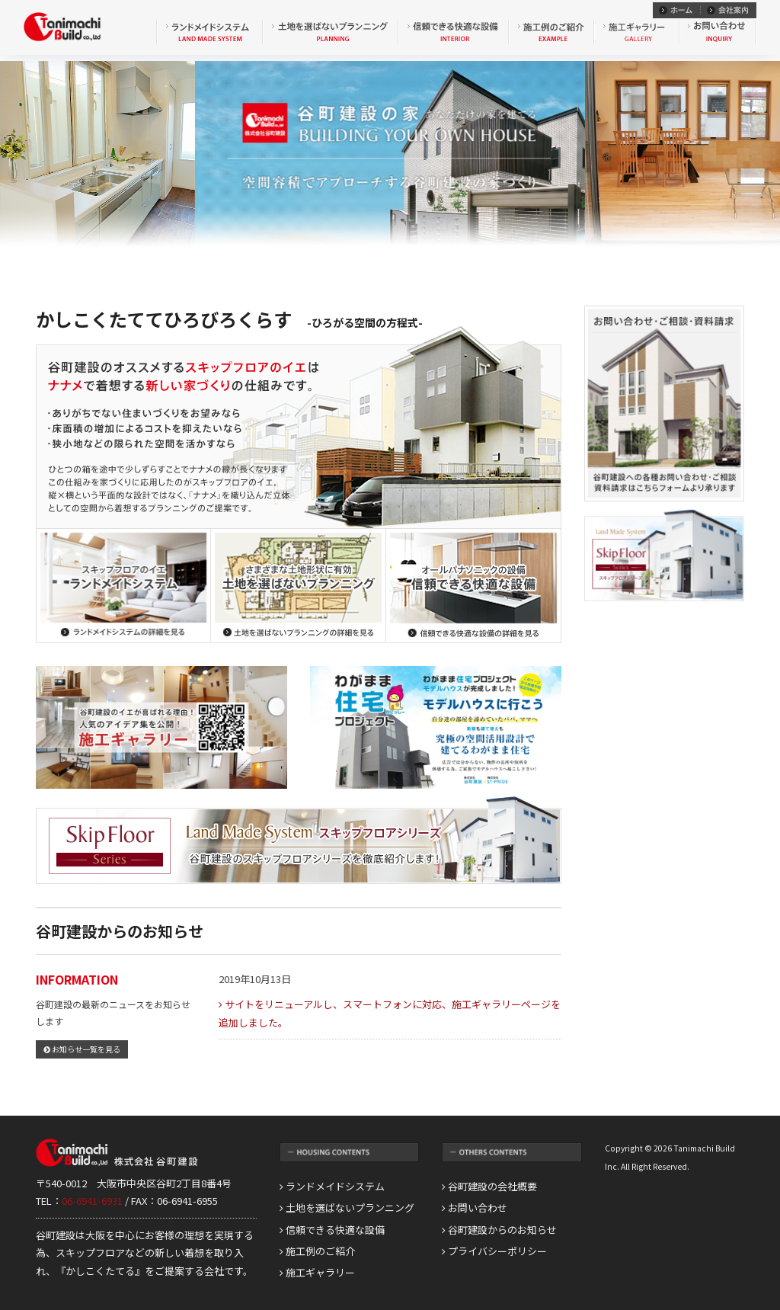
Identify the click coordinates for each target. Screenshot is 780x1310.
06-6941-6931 (92, 1200)
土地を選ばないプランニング (347, 1207)
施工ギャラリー (317, 1272)
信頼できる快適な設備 (332, 1229)
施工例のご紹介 (317, 1251)
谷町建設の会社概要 (489, 1186)
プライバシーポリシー (494, 1251)
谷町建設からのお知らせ (499, 1229)
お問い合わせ (474, 1207)
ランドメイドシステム (332, 1186)
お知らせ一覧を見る (81, 1049)
